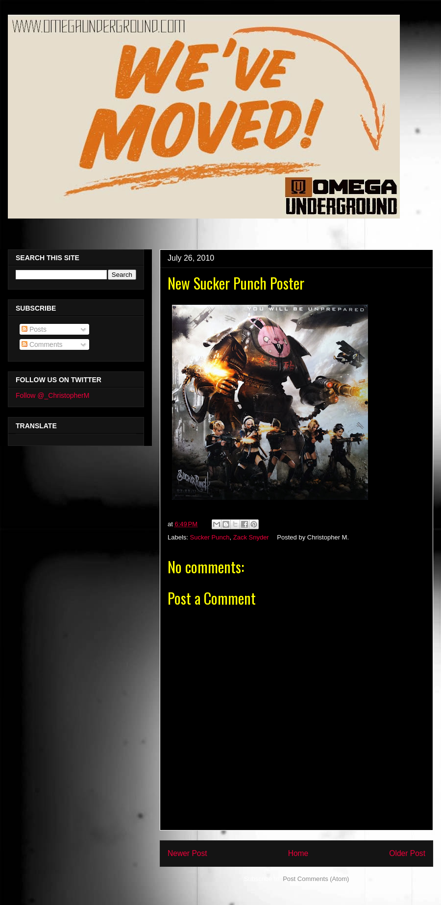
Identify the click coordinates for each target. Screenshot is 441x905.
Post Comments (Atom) (316, 878)
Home (298, 853)
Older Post (407, 853)
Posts (34, 329)
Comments (42, 344)
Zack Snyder (251, 537)
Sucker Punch (210, 537)
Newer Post (187, 853)
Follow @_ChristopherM (52, 395)
